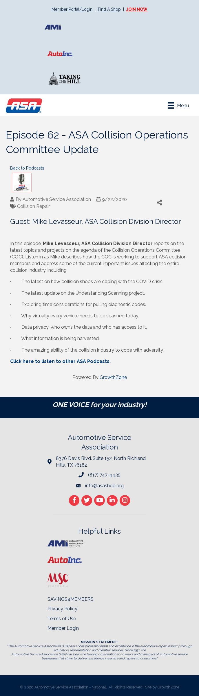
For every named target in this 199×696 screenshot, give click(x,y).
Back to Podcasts (27, 168)
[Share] (159, 202)
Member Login (63, 628)
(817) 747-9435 (104, 475)
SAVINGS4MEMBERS (71, 599)
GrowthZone (113, 377)
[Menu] (178, 105)
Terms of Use (62, 618)
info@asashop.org (104, 485)
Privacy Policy (62, 609)
